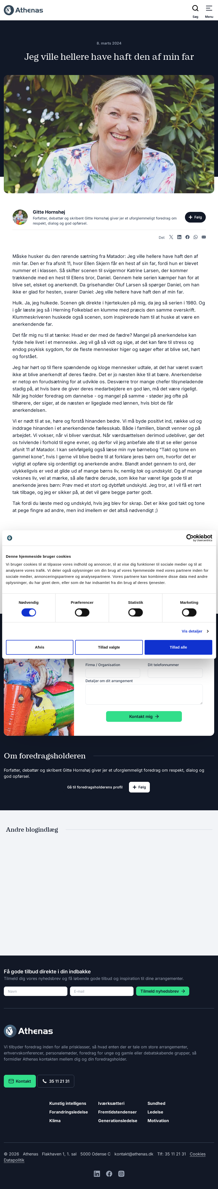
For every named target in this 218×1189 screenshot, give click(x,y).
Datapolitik (14, 1160)
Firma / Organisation (102, 665)
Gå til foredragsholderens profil (95, 787)
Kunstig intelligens (67, 1103)
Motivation (158, 1120)
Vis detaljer (192, 631)
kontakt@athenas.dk (133, 1153)
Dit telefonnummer (163, 665)
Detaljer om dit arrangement (109, 681)
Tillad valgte (109, 647)
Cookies (198, 1153)
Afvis (39, 647)
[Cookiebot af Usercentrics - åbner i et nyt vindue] (190, 538)
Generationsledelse (117, 1120)
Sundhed (156, 1103)
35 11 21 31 (55, 1081)
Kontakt (20, 1081)
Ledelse (155, 1111)
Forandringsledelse (68, 1111)
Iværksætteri (111, 1103)
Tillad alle (178, 647)
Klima (55, 1120)
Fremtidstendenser (117, 1111)
